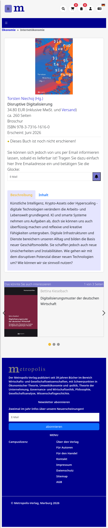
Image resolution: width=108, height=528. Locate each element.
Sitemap (62, 476)
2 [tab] (54, 344)
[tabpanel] (54, 312)
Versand (69, 109)
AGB (59, 482)
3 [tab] (58, 344)
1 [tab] (49, 344)
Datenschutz (65, 470)
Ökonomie (9, 30)
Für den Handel (66, 453)
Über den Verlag (67, 442)
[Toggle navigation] (6, 23)
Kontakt (61, 459)
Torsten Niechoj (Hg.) (25, 98)
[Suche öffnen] (63, 8)
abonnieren (54, 427)
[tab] (21, 194)
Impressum (64, 465)
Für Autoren (64, 447)
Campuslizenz (18, 442)
